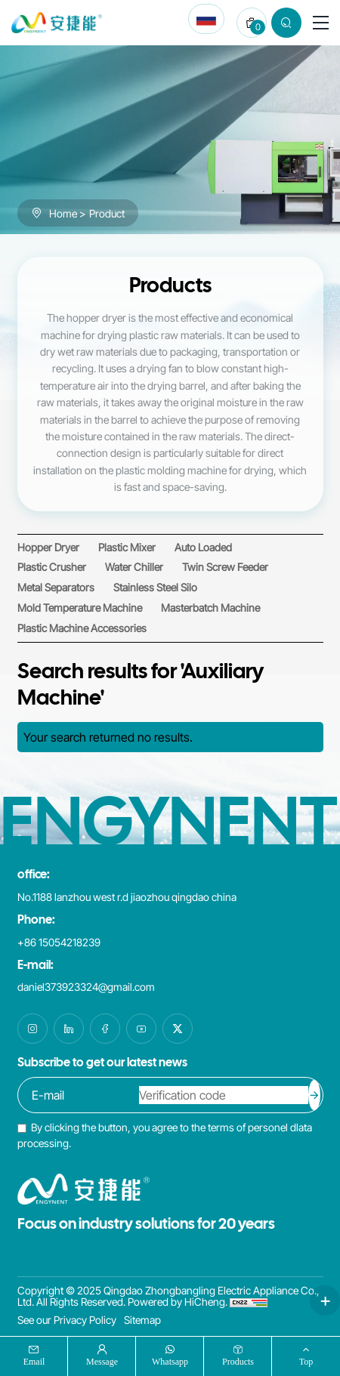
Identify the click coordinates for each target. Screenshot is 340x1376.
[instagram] (32, 1028)
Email (34, 1361)
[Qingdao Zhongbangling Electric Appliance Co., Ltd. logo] (56, 22)
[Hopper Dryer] (48, 547)
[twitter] (177, 1028)
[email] (79, 1095)
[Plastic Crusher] (51, 566)
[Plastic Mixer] (127, 547)
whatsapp (170, 1361)
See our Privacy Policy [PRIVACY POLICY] (66, 1319)
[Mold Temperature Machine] (79, 607)
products (238, 1361)
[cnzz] (248, 1301)
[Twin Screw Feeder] (225, 566)
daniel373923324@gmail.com (86, 986)
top (306, 1361)
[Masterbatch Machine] (210, 607)
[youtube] (141, 1028)
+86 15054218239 (58, 942)
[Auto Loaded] (203, 547)
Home (63, 213)
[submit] (314, 1095)
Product (107, 213)
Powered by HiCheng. (177, 1301)
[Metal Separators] (55, 587)
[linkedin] (69, 1028)
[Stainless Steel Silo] (155, 587)
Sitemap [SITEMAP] (142, 1319)
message (102, 1361)
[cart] (251, 23)
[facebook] (105, 1028)
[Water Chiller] (134, 566)
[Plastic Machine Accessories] (82, 628)
